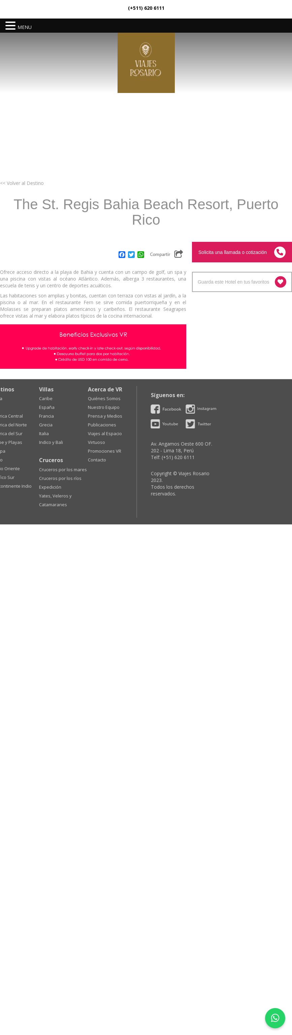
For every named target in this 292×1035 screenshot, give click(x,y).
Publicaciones (31, 425)
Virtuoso (25, 442)
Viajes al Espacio (34, 433)
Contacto (26, 460)
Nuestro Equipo (33, 407)
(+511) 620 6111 (146, 8)
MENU (25, 27)
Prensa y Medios (34, 416)
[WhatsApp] (275, 1018)
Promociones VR (34, 451)
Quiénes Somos (33, 398)
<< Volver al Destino (22, 183)
